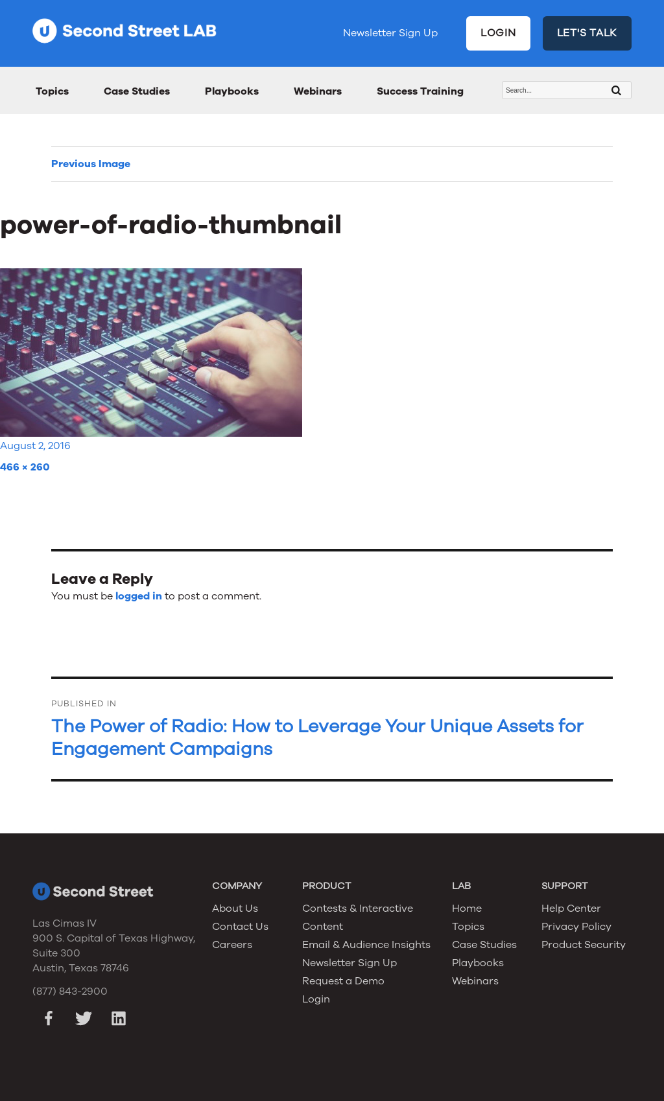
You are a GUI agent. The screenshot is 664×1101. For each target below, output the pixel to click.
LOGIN (498, 33)
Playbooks (232, 91)
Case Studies (137, 91)
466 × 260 (25, 467)
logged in (138, 596)
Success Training (420, 91)
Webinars (318, 91)
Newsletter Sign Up (390, 33)
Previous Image (90, 164)
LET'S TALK (587, 33)
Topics (52, 91)
